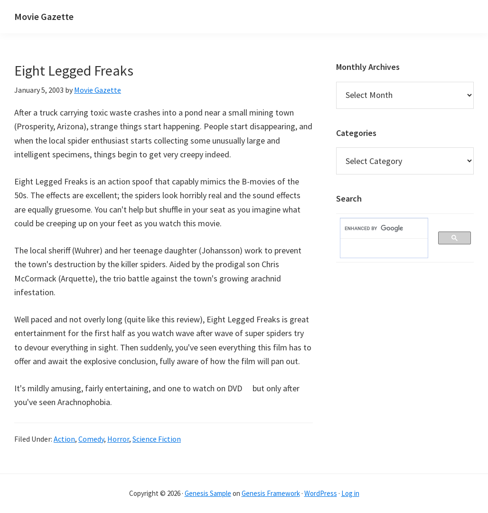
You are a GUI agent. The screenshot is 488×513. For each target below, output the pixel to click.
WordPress (320, 493)
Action (64, 439)
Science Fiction (156, 439)
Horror (118, 439)
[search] (379, 228)
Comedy (91, 439)
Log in (350, 493)
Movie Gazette (44, 16)
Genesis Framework (271, 493)
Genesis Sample (208, 493)
